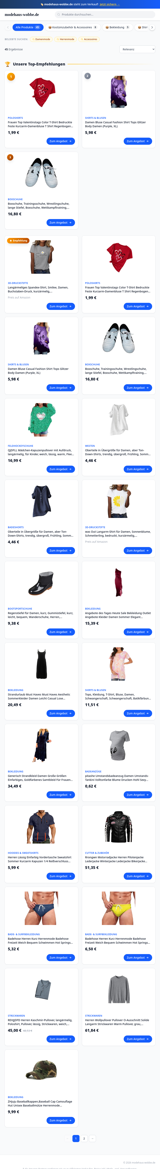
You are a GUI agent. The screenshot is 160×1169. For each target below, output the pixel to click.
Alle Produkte (28, 27)
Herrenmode (65, 39)
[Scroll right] (152, 27)
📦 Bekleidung (117, 27)
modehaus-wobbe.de (22, 14)
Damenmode (41, 39)
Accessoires (89, 39)
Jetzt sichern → (110, 4)
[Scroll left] (8, 27)
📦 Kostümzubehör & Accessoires (73, 27)
